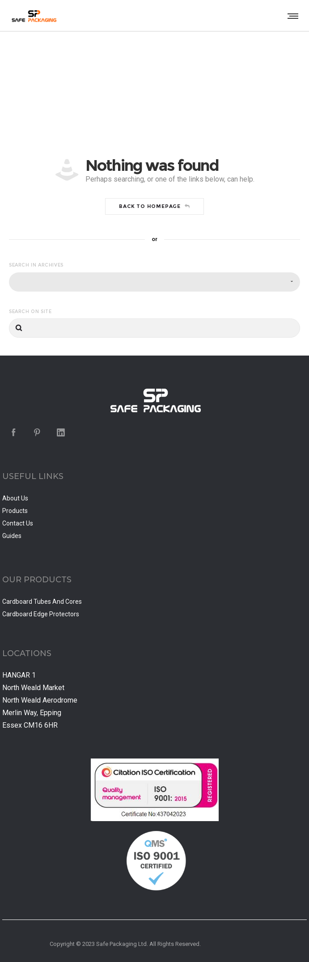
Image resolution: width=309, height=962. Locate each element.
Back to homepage (154, 206)
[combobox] (154, 282)
